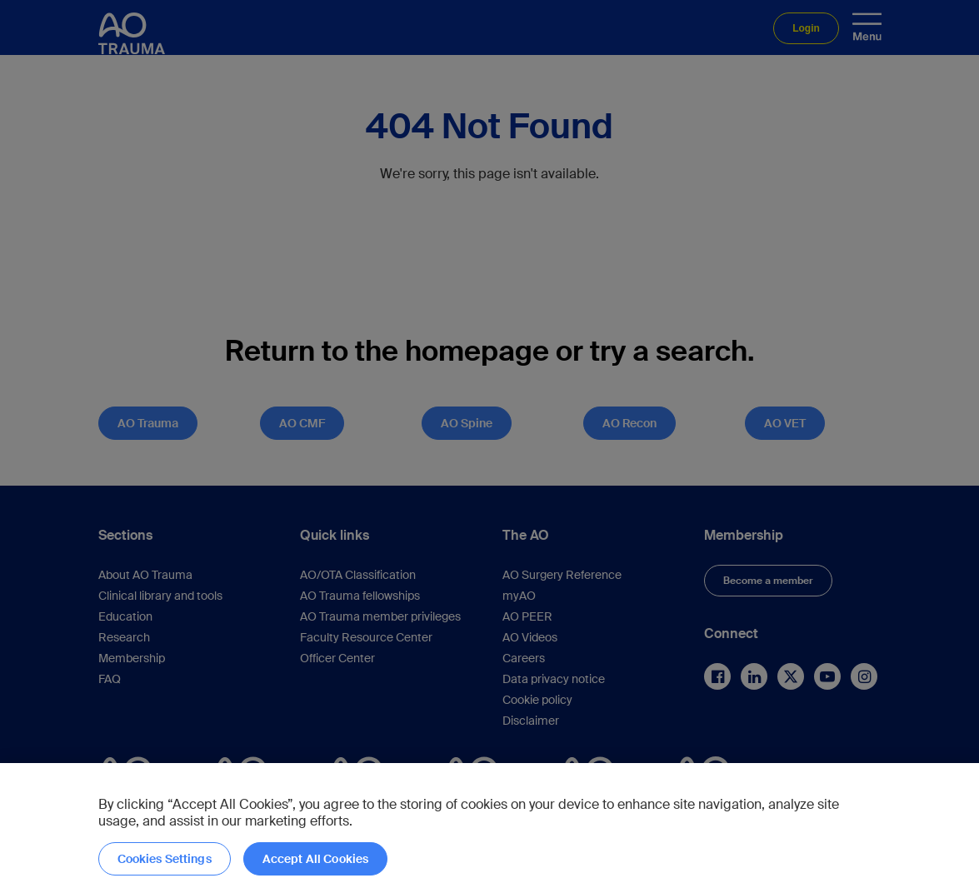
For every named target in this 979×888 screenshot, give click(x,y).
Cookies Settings (164, 858)
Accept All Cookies (315, 858)
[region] (489, 825)
